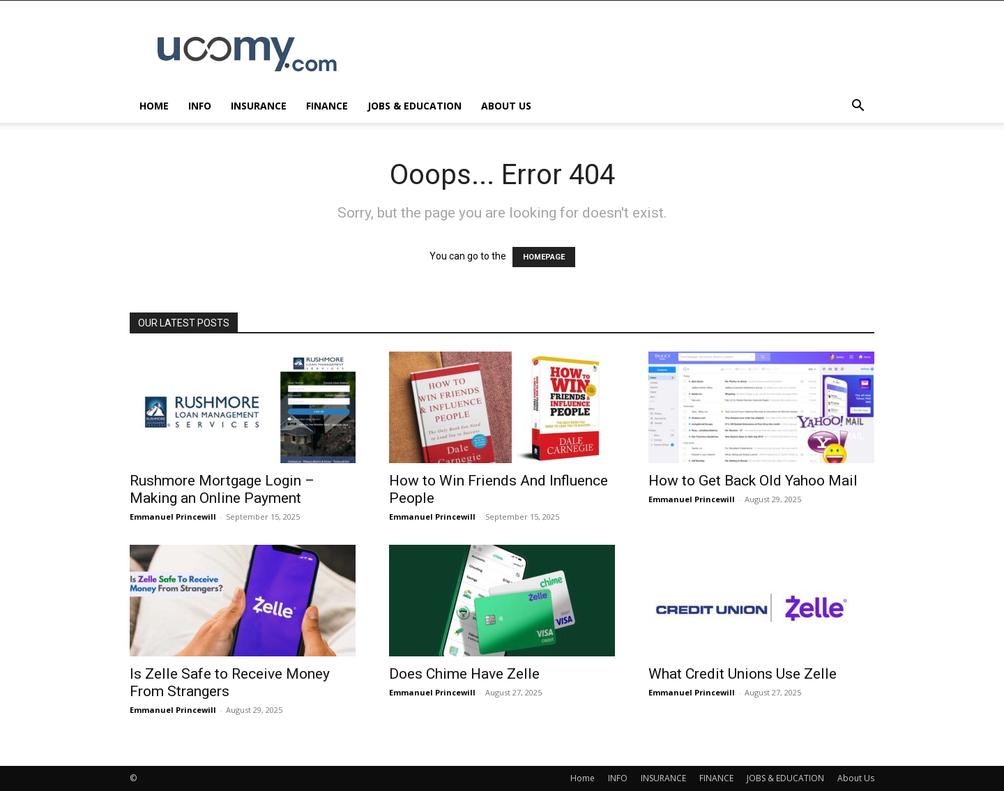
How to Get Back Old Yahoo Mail (753, 480)
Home (154, 105)
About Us (506, 105)
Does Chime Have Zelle (464, 673)
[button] (857, 107)
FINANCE (327, 105)
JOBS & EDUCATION (414, 105)
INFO (199, 105)
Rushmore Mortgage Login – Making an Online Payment (222, 489)
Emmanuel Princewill (173, 516)
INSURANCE (259, 105)
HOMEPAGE (544, 257)
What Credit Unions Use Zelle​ (742, 673)
